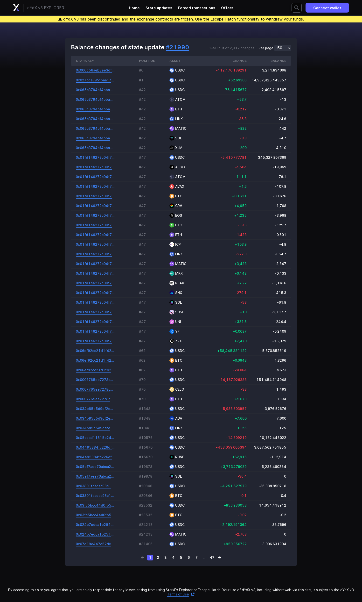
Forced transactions (196, 8)
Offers (227, 8)
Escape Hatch (223, 19)
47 (212, 557)
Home (134, 8)
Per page (265, 48)
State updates (159, 8)
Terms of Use (181, 594)
